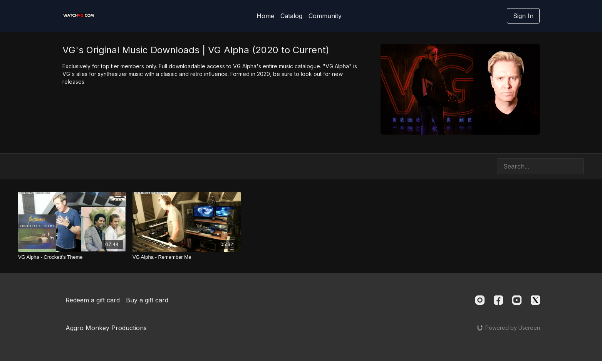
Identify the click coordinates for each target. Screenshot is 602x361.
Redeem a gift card (92, 300)
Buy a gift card (147, 300)
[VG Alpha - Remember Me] (186, 257)
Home (265, 16)
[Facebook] (498, 300)
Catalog (291, 16)
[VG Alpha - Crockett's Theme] (72, 257)
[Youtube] (517, 300)
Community (325, 16)
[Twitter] (535, 300)
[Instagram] (480, 300)
